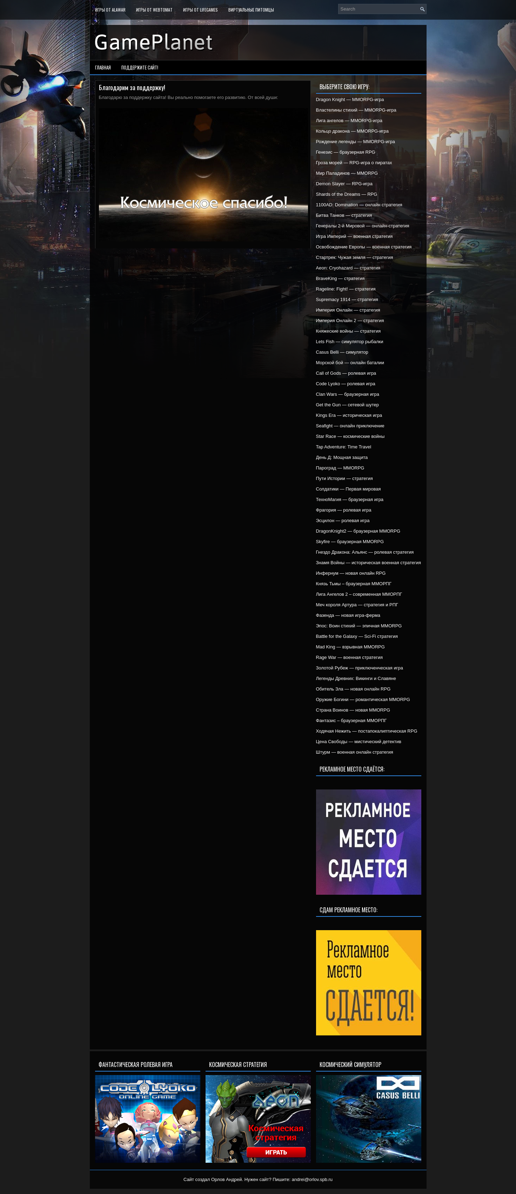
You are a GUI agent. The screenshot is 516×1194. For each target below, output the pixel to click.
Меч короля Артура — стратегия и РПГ (357, 604)
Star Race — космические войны (350, 436)
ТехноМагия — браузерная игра (350, 499)
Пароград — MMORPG (340, 468)
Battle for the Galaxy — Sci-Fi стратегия (357, 636)
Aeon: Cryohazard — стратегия (348, 268)
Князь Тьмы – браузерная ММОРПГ (353, 583)
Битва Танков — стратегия (344, 215)
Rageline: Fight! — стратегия (346, 289)
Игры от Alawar (110, 10)
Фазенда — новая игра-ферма (348, 615)
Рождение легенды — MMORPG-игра (355, 141)
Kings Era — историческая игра (349, 415)
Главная (103, 67)
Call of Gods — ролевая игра (346, 373)
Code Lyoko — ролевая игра (345, 383)
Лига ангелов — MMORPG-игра (349, 120)
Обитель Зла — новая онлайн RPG (353, 689)
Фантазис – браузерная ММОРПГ (351, 720)
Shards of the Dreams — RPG (346, 194)
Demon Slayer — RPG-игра (344, 183)
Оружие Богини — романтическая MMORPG (363, 699)
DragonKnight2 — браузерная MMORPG (358, 531)
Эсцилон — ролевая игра (343, 520)
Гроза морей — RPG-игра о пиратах (354, 162)
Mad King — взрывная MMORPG (350, 646)
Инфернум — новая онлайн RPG (351, 573)
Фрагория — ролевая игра (343, 510)
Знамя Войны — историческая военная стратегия (368, 562)
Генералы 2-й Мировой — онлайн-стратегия (362, 225)
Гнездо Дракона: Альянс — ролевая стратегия (365, 552)
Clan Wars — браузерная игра (347, 394)
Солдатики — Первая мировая (348, 489)
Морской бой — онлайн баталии (350, 362)
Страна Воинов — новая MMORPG (353, 710)
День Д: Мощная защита (342, 457)
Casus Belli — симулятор (342, 352)
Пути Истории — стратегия (344, 478)
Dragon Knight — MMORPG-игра (350, 99)
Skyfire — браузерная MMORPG (350, 541)
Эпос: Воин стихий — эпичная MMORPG (359, 625)
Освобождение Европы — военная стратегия (364, 246)
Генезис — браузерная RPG (345, 152)
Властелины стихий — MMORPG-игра (356, 110)
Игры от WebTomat (154, 10)
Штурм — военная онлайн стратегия (354, 752)
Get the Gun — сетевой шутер (347, 404)
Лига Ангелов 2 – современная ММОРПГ (359, 594)
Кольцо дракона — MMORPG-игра (352, 131)
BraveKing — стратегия (340, 278)
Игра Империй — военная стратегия (354, 236)
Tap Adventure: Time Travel (343, 446)
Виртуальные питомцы (251, 10)
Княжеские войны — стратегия (348, 331)
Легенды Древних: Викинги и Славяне (356, 678)
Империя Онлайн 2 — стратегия (350, 320)
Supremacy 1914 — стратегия (347, 299)
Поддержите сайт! (139, 67)
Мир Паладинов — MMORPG (347, 173)
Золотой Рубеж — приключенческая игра (359, 668)
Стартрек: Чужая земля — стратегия (354, 257)
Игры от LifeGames (200, 10)
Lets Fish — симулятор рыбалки (349, 341)
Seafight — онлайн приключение (350, 425)
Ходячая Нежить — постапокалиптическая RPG (366, 731)
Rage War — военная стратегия (349, 657)
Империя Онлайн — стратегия (348, 310)
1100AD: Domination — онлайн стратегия (359, 204)
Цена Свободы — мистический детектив (358, 741)
